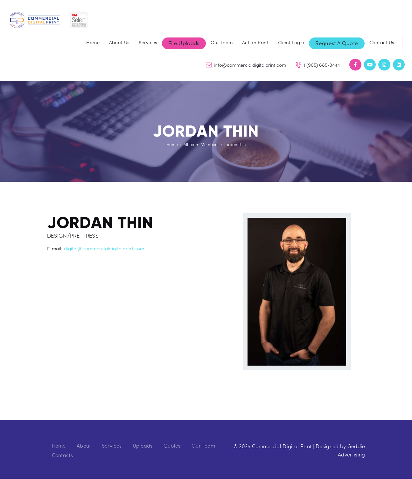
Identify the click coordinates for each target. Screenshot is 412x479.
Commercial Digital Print (281, 446)
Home (172, 144)
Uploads (143, 445)
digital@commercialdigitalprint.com (104, 248)
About (84, 445)
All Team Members (201, 144)
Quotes (172, 445)
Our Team (203, 445)
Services (112, 445)
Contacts (62, 455)
